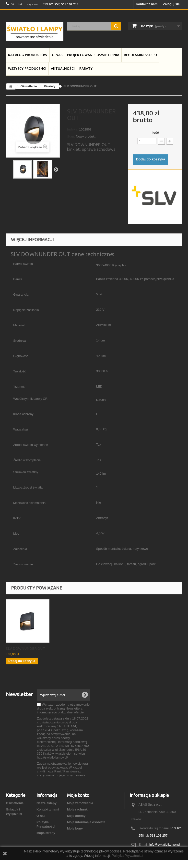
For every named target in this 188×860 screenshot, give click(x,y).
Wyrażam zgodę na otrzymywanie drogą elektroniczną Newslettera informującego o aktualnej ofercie (63, 708)
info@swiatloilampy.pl (164, 844)
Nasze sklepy (46, 803)
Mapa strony (45, 833)
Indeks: (72, 129)
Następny (55, 169)
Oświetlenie (15, 803)
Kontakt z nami (147, 4)
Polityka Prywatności (127, 856)
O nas (57, 54)
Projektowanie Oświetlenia (93, 54)
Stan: (71, 136)
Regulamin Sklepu (140, 54)
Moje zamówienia (80, 803)
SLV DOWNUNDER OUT (25, 648)
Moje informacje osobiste (86, 822)
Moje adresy (76, 816)
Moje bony (75, 828)
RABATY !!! (87, 68)
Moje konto (78, 795)
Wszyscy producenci (27, 68)
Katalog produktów (27, 54)
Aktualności (63, 68)
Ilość (155, 132)
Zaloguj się (171, 4)
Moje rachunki (77, 809)
